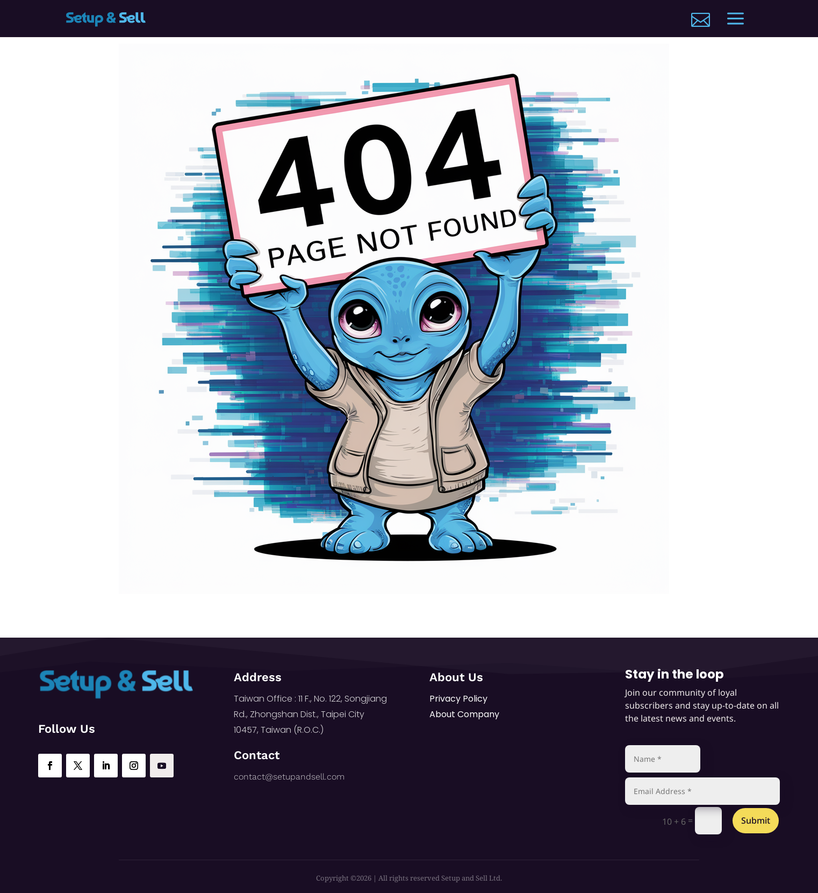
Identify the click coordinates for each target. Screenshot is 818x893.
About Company (464, 714)
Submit (755, 820)
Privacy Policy (458, 698)
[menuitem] (700, 19)
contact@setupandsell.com (289, 776)
